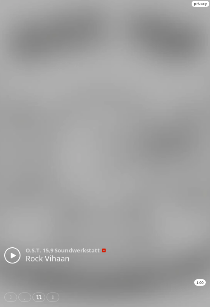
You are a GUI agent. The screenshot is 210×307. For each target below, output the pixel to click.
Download (54, 297)
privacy (200, 3)
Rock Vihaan (48, 258)
